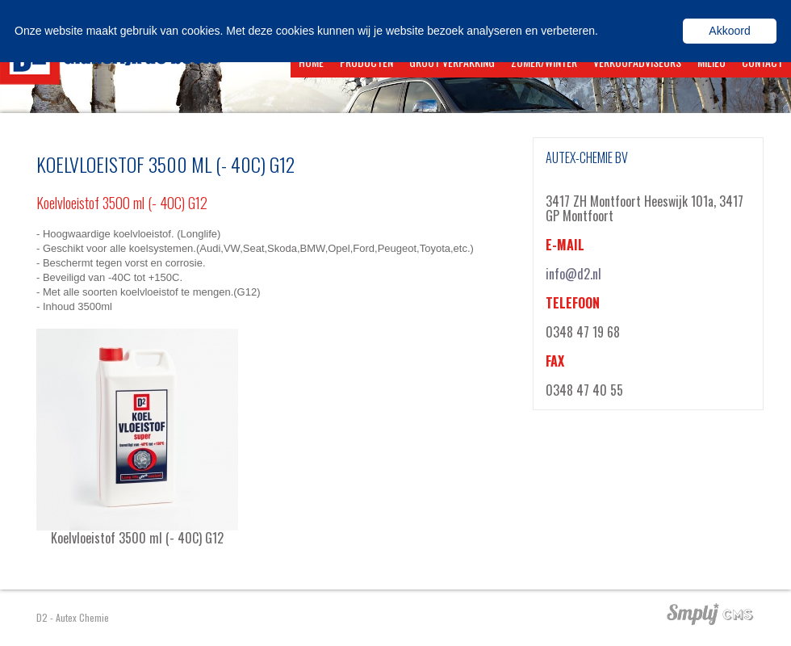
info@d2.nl (573, 273)
